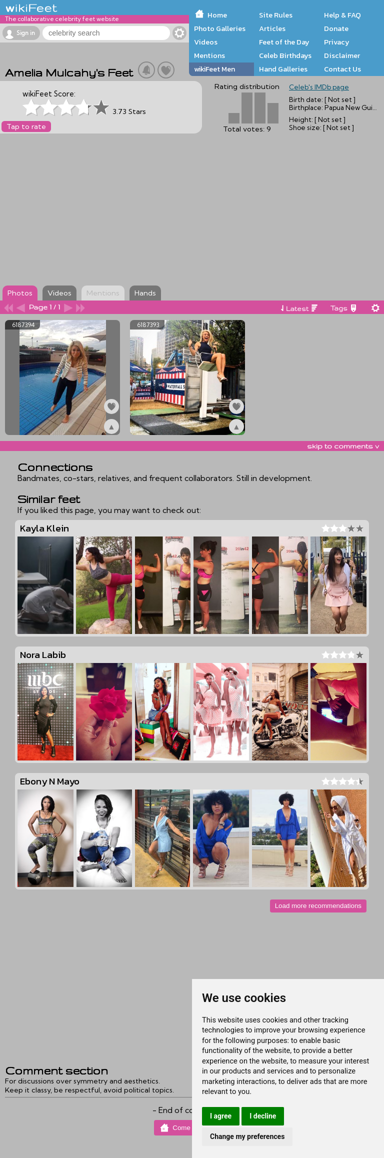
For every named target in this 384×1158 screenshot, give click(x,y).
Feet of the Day (284, 42)
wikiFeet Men (214, 69)
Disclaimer (342, 55)
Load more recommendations (318, 906)
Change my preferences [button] (247, 1136)
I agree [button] (221, 1116)
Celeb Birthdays (285, 55)
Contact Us (342, 69)
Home (217, 15)
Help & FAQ (342, 15)
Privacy (337, 42)
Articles (272, 28)
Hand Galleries (283, 69)
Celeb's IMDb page (319, 87)
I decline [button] (263, 1116)
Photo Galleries (220, 28)
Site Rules (275, 15)
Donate (336, 28)
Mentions (209, 55)
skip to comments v (343, 446)
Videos (206, 42)
